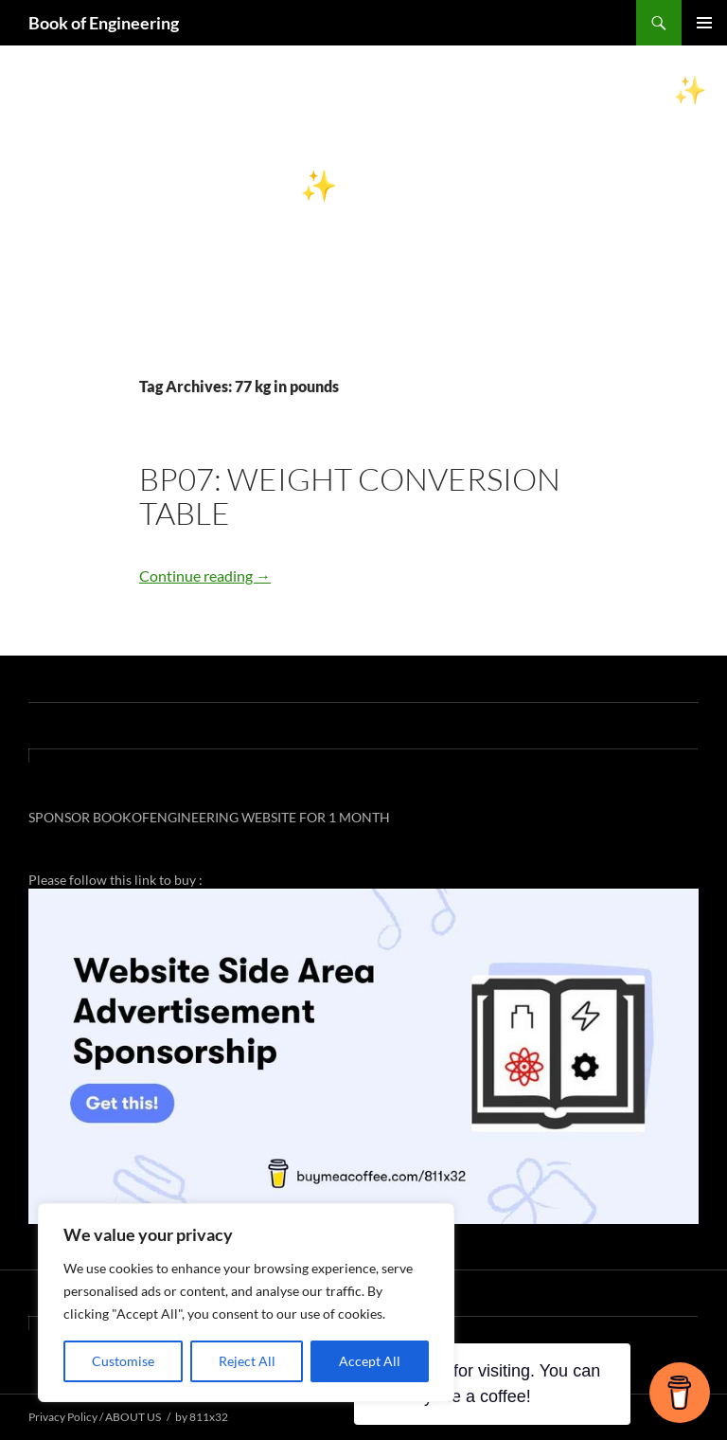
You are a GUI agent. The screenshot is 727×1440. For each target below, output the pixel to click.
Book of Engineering (103, 22)
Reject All (247, 1361)
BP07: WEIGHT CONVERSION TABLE (349, 495)
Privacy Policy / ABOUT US (94, 1417)
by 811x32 (201, 1417)
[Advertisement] (363, 233)
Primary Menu (704, 22)
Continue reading (205, 576)
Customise (123, 1361)
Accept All (369, 1361)
